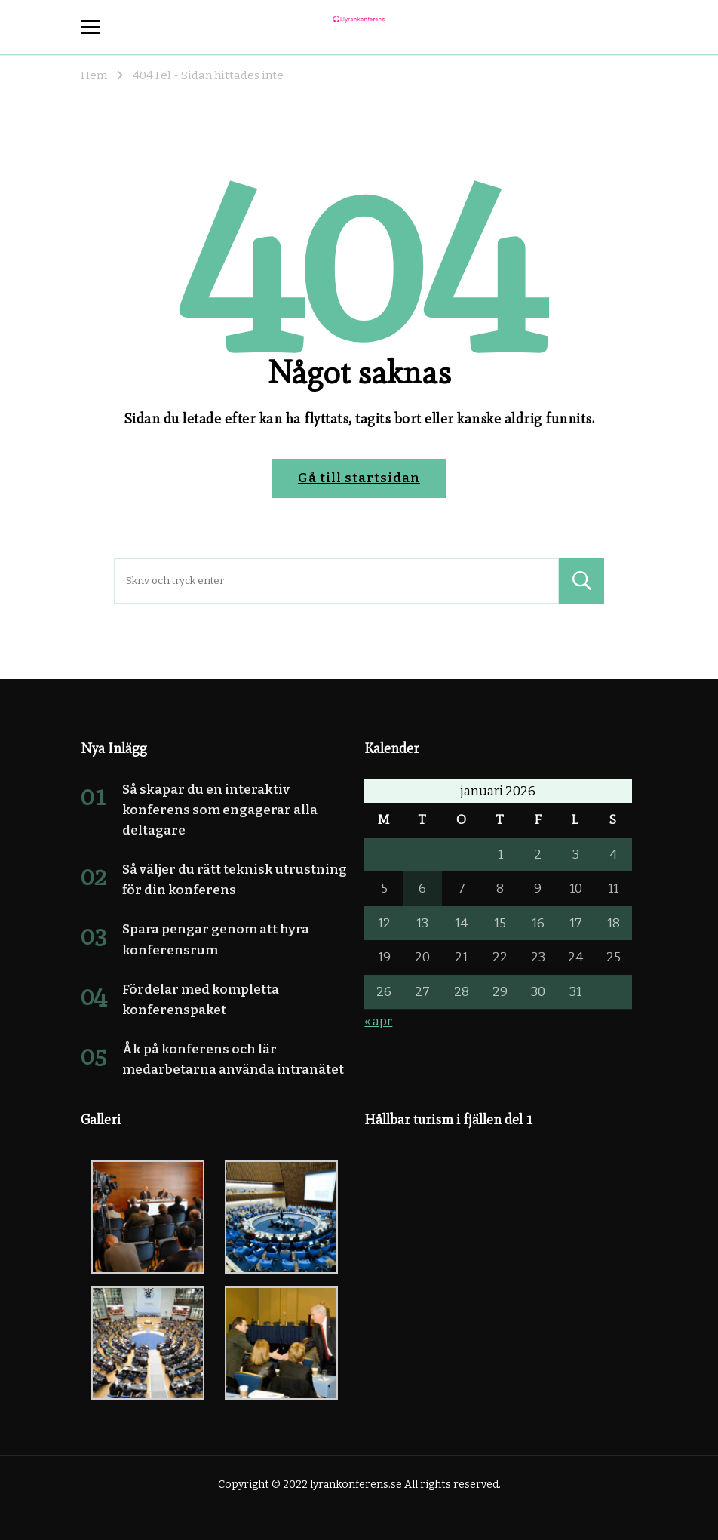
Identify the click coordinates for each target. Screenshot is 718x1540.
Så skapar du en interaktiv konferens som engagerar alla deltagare (220, 810)
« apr (378, 1021)
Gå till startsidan (359, 478)
